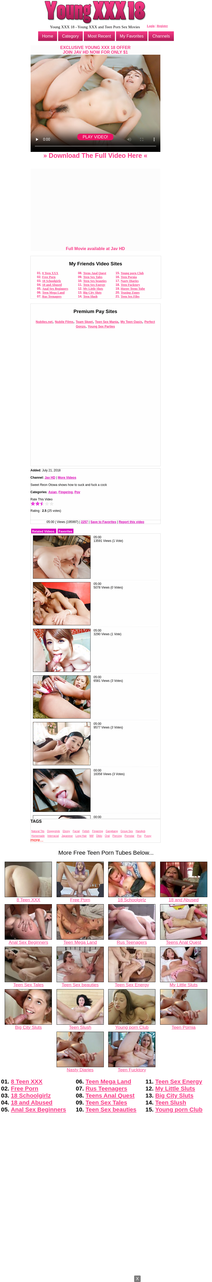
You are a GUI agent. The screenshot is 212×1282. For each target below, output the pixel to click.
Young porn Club (132, 273)
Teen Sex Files (130, 296)
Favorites (65, 531)
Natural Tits (38, 831)
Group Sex (126, 831)
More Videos (67, 477)
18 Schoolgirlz (51, 281)
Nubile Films (64, 322)
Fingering (66, 492)
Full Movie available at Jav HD (95, 248)
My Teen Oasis (131, 322)
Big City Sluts (92, 292)
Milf (92, 835)
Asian (52, 492)
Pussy (147, 835)
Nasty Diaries (130, 281)
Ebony (66, 831)
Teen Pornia (129, 277)
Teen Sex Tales (92, 277)
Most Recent (99, 36)
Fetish (85, 831)
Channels (161, 36)
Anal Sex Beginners (55, 289)
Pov (77, 492)
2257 (84, 522)
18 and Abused (52, 285)
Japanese (67, 835)
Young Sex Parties (101, 326)
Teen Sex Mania (106, 322)
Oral (107, 835)
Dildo (99, 835)
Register (162, 26)
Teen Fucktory (130, 285)
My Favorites (132, 36)
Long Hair (81, 835)
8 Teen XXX (50, 273)
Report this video (131, 522)
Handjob (140, 831)
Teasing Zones (130, 292)
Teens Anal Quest (94, 273)
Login (151, 26)
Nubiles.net (44, 322)
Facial (76, 831)
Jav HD (50, 477)
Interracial (53, 835)
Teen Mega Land (53, 292)
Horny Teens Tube (133, 289)
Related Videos (43, 531)
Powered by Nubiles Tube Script (106, 1277)
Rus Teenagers (51, 296)
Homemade (38, 835)
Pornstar (129, 835)
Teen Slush (90, 296)
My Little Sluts (93, 289)
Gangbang (112, 831)
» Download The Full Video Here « (95, 155)
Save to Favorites (103, 522)
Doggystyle (53, 831)
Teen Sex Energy (94, 285)
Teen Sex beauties (94, 281)
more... (37, 840)
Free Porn (49, 277)
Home (47, 36)
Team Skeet (84, 322)
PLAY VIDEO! (95, 137)
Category (70, 36)
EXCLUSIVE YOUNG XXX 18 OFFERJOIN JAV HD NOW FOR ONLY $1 (95, 49)
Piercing (117, 835)
